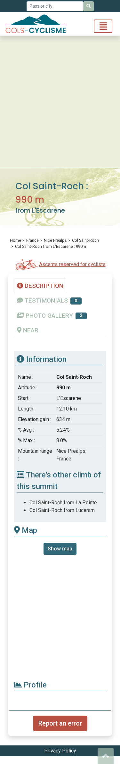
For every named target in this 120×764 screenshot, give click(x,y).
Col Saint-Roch (85, 240)
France (32, 240)
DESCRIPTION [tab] (40, 285)
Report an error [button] (60, 723)
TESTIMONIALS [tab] (49, 301)
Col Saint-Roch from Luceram (62, 510)
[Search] (89, 6)
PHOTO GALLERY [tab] (52, 316)
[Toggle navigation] (103, 26)
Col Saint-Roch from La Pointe (63, 503)
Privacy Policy (60, 751)
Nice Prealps (55, 240)
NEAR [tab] (27, 330)
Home (15, 240)
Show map (60, 549)
